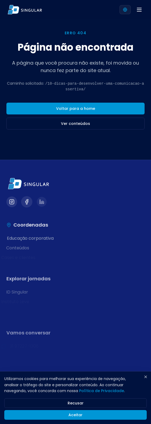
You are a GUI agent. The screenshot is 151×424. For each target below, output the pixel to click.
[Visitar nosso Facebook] (27, 202)
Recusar (76, 403)
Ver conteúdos (75, 123)
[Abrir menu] (139, 9)
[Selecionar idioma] (125, 9)
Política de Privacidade (101, 390)
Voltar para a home (75, 108)
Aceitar (75, 415)
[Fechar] (145, 377)
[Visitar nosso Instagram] (11, 201)
